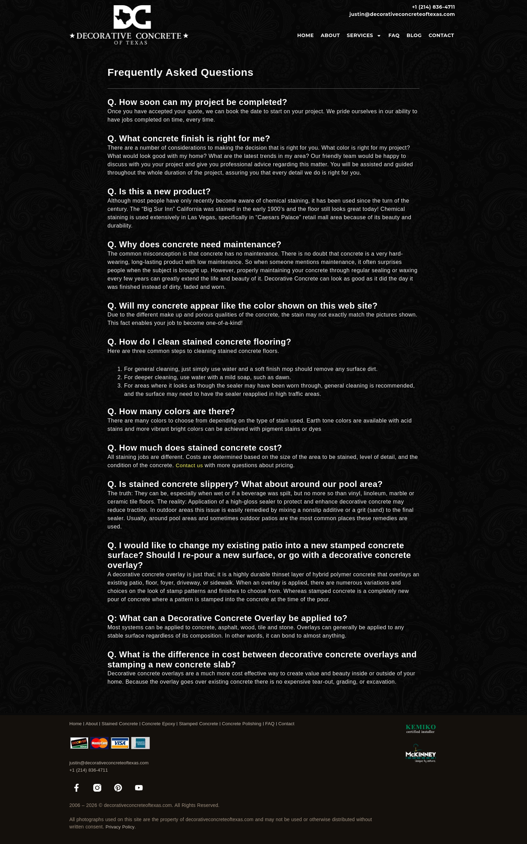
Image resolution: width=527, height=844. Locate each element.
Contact (441, 35)
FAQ (393, 35)
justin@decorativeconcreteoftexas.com (111, 761)
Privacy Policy (121, 826)
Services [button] (364, 36)
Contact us (190, 465)
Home (305, 35)
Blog (414, 35)
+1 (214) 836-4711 (89, 768)
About (330, 35)
